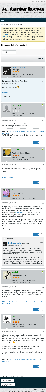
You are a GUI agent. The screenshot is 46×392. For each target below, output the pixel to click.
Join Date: (15, 74)
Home (3, 376)
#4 (43, 203)
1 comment (9, 238)
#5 (43, 287)
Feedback (20, 24)
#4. (41, 243)
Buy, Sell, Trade (10, 24)
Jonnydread (21, 212)
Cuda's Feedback (8, 177)
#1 (43, 81)
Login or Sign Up (38, 1)
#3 (43, 164)
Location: (15, 76)
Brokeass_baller (18, 68)
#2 (43, 120)
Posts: (29, 74)
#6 (43, 331)
